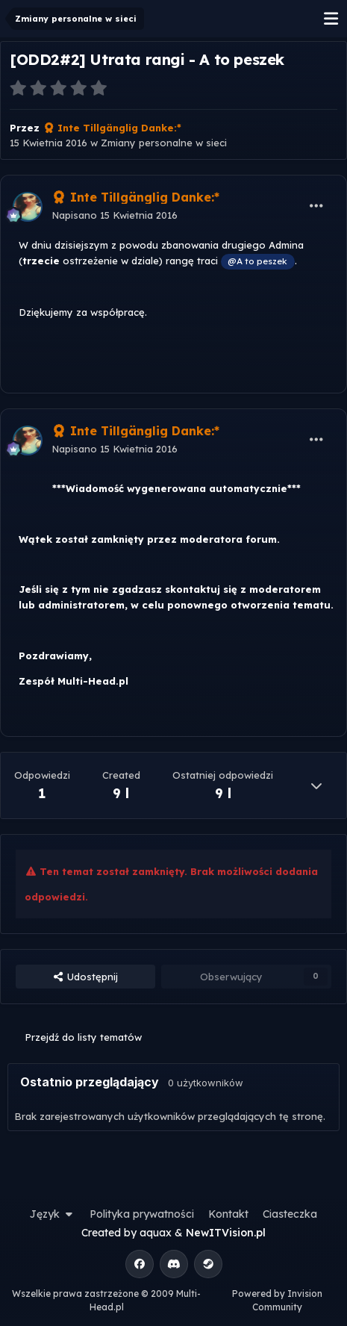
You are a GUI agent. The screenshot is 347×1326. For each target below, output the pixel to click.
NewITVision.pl (226, 1232)
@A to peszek (257, 261)
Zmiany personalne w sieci (164, 143)
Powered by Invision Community (277, 1300)
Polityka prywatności (142, 1214)
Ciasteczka (290, 1214)
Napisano (114, 215)
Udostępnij (85, 976)
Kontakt (228, 1214)
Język (53, 1214)
